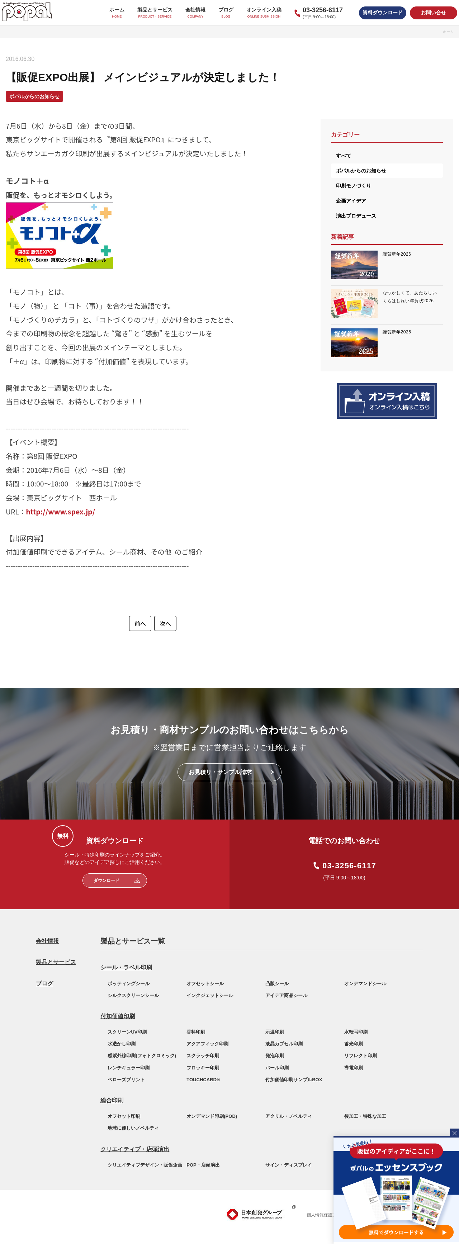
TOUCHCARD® (203, 1079)
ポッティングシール (129, 983)
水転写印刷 (356, 1032)
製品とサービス (56, 962)
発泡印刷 (274, 1055)
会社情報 (47, 941)
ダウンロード (106, 880)
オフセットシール (205, 983)
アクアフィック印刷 (207, 1043)
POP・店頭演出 (202, 1165)
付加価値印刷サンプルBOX (293, 1079)
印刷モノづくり (353, 186)
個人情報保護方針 (324, 1214)
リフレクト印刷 (360, 1055)
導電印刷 (353, 1067)
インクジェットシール (209, 995)
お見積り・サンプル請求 (220, 772)
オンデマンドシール (365, 983)
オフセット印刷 (124, 1116)
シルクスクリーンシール (133, 995)
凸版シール (277, 983)
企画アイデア (351, 201)
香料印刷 (195, 1032)
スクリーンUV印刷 (127, 1032)
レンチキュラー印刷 (129, 1067)
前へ (140, 623)
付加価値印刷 (117, 1016)
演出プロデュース (356, 216)
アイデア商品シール (286, 995)
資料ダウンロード (383, 12)
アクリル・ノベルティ (288, 1116)
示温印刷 (274, 1032)
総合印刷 (111, 1100)
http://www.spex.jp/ (60, 512)
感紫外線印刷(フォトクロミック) (142, 1055)
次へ (165, 623)
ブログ (44, 984)
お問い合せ (433, 12)
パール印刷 (277, 1067)
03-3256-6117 (349, 866)
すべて (343, 155)
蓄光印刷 (353, 1043)
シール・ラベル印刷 (126, 967)
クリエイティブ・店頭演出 (134, 1149)
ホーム (448, 32)
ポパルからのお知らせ (361, 171)
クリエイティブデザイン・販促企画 (145, 1165)
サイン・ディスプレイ (288, 1165)
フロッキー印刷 (202, 1067)
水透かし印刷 (122, 1043)
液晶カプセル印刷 (284, 1043)
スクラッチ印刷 (202, 1055)
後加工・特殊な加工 (365, 1116)
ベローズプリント (126, 1079)
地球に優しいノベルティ (133, 1128)
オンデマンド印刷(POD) (211, 1116)
